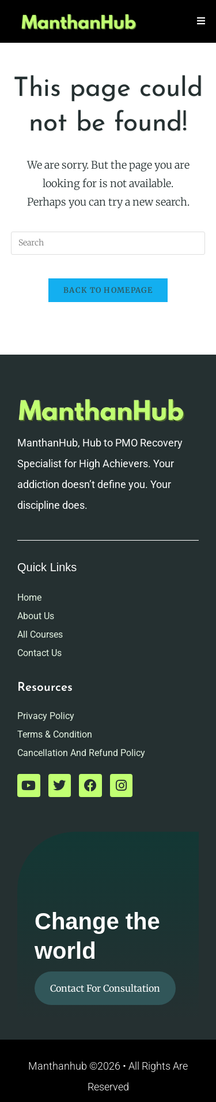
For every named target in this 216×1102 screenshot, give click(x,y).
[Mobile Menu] (201, 21)
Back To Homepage (108, 290)
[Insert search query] (108, 243)
